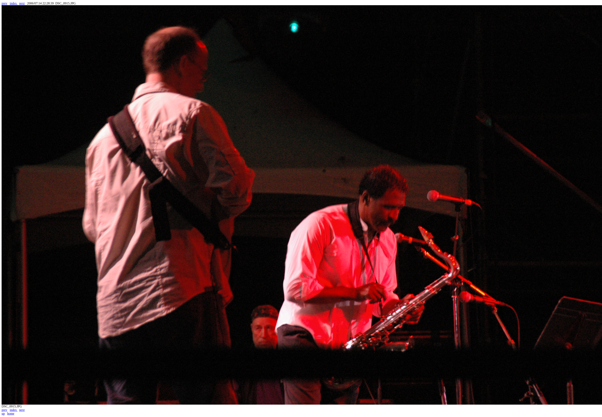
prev (4, 3)
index (14, 3)
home (10, 413)
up (3, 413)
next (22, 3)
